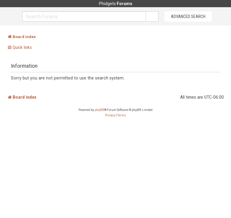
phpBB (99, 110)
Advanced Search (188, 16)
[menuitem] (110, 115)
